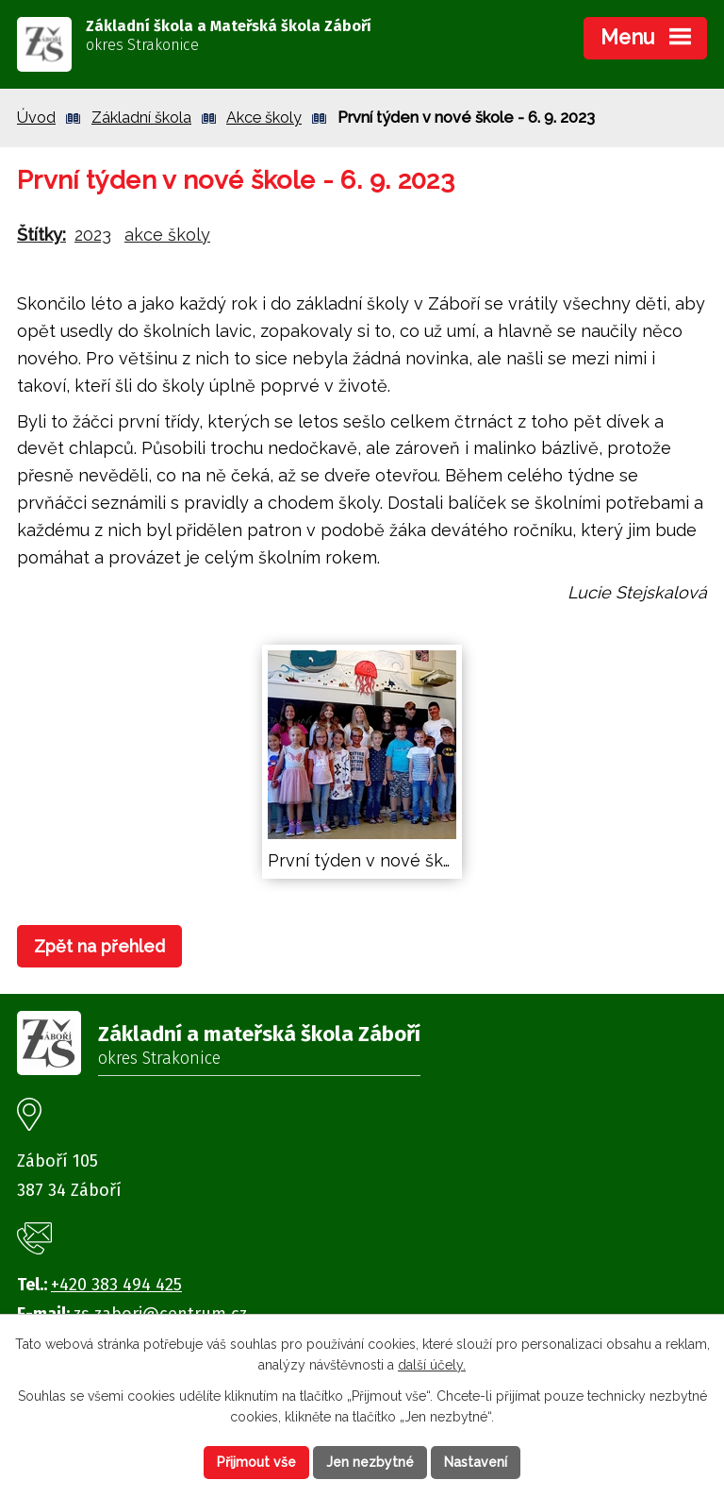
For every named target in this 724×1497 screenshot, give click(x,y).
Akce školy (264, 117)
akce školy (167, 234)
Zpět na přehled (99, 946)
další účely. (432, 1365)
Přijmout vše (256, 1462)
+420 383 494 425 (116, 1284)
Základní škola (141, 117)
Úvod (36, 117)
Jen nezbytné (370, 1462)
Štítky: (41, 234)
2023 (92, 234)
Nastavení (475, 1462)
